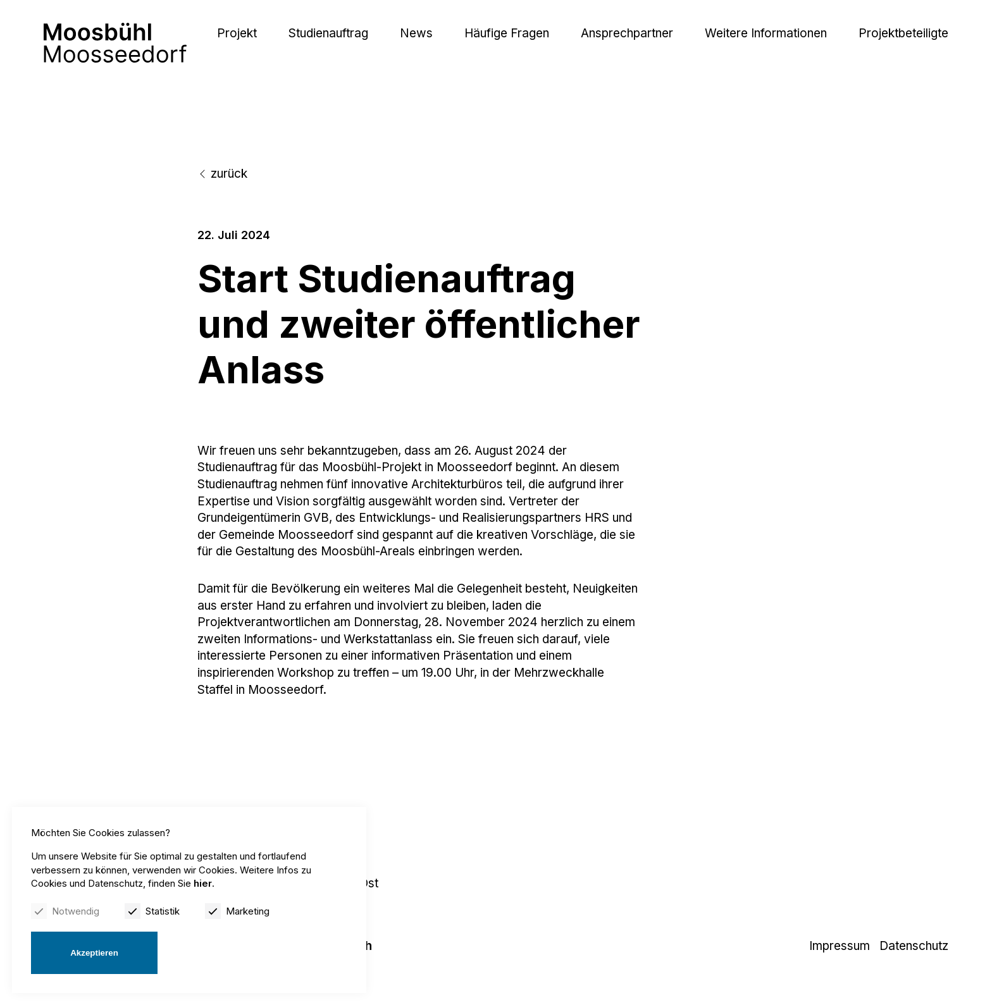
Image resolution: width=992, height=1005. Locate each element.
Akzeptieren (94, 953)
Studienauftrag (328, 33)
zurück (222, 173)
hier (203, 883)
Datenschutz (913, 946)
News (416, 33)
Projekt (237, 33)
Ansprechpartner (627, 33)
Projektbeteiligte (903, 33)
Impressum (839, 946)
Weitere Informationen (766, 33)
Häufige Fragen (506, 33)
